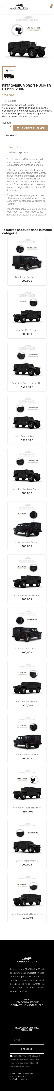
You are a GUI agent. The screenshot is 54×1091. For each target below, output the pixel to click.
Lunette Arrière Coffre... (27, 542)
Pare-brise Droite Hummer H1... (27, 383)
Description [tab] (15, 147)
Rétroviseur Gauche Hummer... (27, 807)
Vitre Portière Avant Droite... (27, 489)
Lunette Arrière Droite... (27, 277)
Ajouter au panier (30, 128)
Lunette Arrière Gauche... (27, 754)
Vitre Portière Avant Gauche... (27, 595)
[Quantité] (5, 128)
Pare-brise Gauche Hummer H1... (27, 914)
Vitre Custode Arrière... (27, 436)
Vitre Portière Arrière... (27, 330)
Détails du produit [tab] (19, 152)
